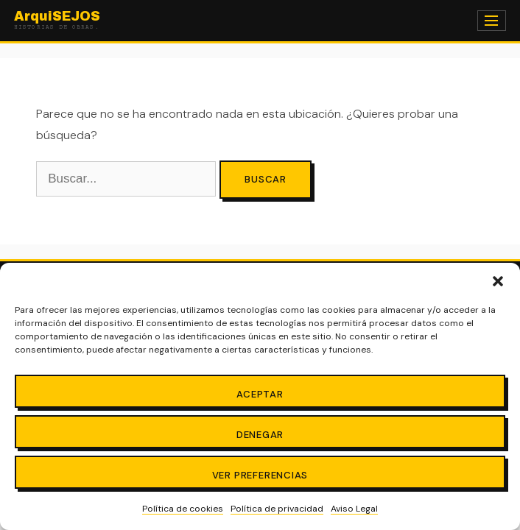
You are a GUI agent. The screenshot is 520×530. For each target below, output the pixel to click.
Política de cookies (182, 509)
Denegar (260, 434)
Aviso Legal (354, 509)
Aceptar (260, 394)
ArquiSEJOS (57, 20)
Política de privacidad (277, 509)
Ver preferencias (260, 475)
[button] (498, 281)
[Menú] (491, 21)
